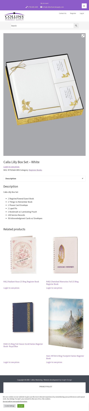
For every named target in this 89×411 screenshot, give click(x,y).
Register (73, 13)
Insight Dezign (67, 380)
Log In (82, 13)
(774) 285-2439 (31, 7)
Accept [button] (21, 406)
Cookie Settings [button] (9, 406)
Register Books (35, 170)
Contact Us (62, 13)
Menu (84, 5)
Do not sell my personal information (15, 401)
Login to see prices (11, 166)
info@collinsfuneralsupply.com (52, 7)
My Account (44, 3)
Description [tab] (11, 178)
